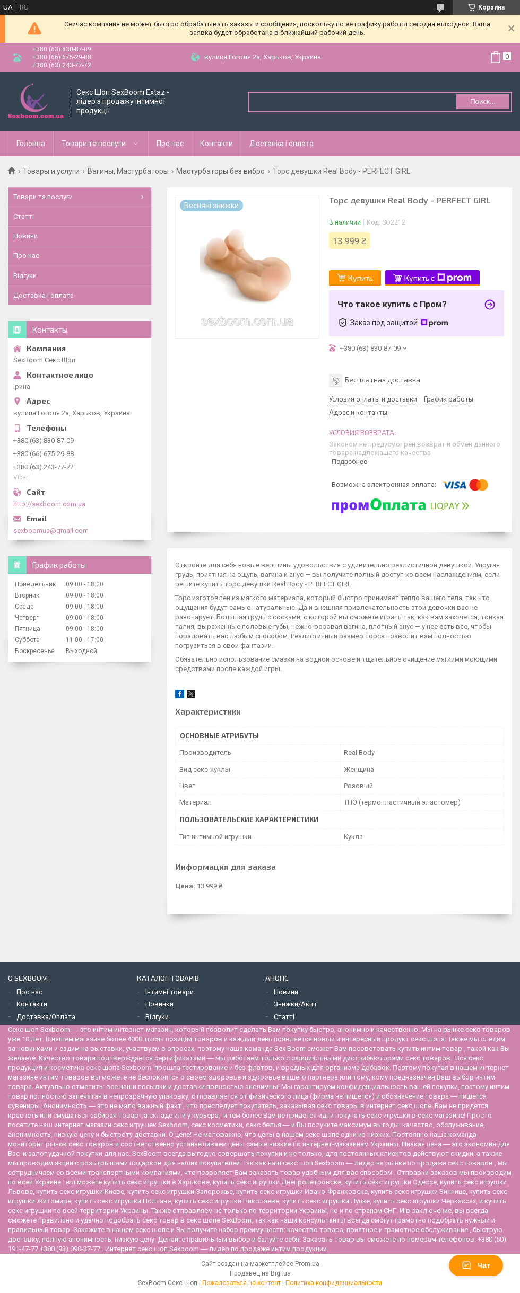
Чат (476, 1265)
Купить (360, 277)
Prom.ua (307, 1264)
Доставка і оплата (281, 143)
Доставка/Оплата (45, 1017)
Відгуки (25, 276)
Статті (23, 216)
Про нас (170, 143)
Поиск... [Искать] (483, 101)
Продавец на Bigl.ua (260, 1273)
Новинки (159, 1004)
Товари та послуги (94, 143)
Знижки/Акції (295, 1004)
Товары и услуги (51, 171)
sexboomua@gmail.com (51, 530)
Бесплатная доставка (382, 379)
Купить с (438, 278)
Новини (25, 236)
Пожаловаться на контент (241, 1283)
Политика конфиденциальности (333, 1283)
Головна (30, 143)
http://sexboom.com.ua (49, 504)
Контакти (216, 143)
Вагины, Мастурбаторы (128, 171)
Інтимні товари (169, 992)
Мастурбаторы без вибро (220, 171)
